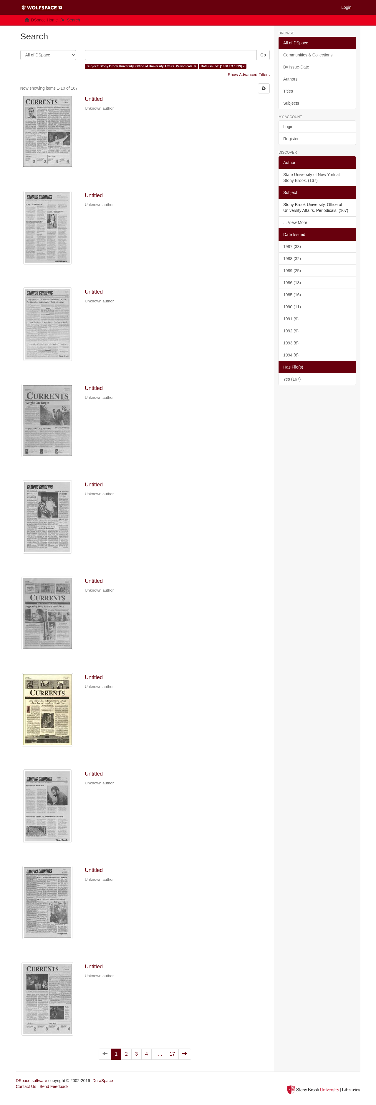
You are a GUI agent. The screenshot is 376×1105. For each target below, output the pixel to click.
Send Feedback (53, 1086)
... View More (295, 222)
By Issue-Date (296, 67)
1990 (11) (292, 306)
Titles (288, 91)
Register (291, 138)
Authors (290, 79)
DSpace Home (44, 20)
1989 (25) (292, 270)
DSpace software (31, 1080)
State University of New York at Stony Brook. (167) (311, 177)
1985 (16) (292, 294)
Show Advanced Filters (249, 74)
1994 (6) (291, 355)
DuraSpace (102, 1080)
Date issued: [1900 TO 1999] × (222, 66)
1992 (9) (291, 331)
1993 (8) (291, 343)
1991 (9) (291, 319)
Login (288, 126)
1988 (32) (292, 258)
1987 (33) (292, 246)
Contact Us (26, 1086)
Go (263, 55)
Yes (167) (292, 379)
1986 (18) (292, 282)
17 (172, 1054)
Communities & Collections (307, 55)
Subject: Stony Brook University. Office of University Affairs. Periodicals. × (141, 66)
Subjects (291, 103)
